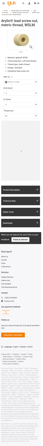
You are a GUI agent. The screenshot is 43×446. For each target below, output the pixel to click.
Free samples (6, 284)
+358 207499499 (9, 298)
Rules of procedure (10, 361)
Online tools (5, 280)
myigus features (7, 277)
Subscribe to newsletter (13, 335)
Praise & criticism (20, 239)
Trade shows (6, 267)
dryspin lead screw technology (20, 10)
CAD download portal (9, 287)
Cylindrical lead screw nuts (20, 12)
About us (4, 256)
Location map (27, 357)
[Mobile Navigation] (3, 3)
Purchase (17, 357)
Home (6, 10)
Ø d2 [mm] (8, 88)
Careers (4, 260)
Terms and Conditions (11, 364)
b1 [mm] (7, 99)
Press (3, 263)
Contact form (7, 301)
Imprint (21, 361)
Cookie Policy (21, 359)
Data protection (8, 359)
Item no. (7, 77)
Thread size (8, 111)
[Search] (23, 3)
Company (15, 354)
